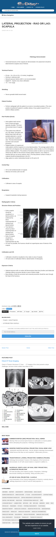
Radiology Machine (7, 514)
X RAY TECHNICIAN (16, 522)
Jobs (41, 500)
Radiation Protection (34, 508)
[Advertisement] (15, 45)
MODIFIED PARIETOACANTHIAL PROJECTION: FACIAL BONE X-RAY (30, 448)
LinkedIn (35, 311)
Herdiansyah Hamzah (16, 532)
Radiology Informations (39, 511)
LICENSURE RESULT (7, 503)
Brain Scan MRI (20, 494)
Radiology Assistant (24, 511)
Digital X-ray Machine (8, 500)
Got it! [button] (37, 533)
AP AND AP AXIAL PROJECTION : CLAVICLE (23, 477)
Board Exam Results (8, 494)
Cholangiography (37, 494)
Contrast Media (47, 494)
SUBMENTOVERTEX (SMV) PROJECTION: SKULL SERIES (27, 438)
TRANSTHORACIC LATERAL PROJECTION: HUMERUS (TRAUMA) (29, 458)
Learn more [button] (37, 528)
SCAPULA (9, 308)
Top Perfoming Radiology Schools (12, 520)
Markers (42, 503)
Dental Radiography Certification (31, 497)
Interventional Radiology (30, 500)
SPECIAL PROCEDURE (29, 514)
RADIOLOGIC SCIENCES (20, 508)
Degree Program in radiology (11, 497)
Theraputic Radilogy (36, 517)
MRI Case (35, 503)
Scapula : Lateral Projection (10, 320)
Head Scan (19, 500)
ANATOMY (11, 491)
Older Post (51, 348)
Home (13, 7)
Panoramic (13, 506)
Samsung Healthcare (42, 514)
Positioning (41, 506)
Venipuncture (6, 522)
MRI (31, 503)
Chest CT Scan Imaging (10, 361)
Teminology (25, 517)
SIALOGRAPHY (18, 514)
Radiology (14, 511)
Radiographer (46, 508)
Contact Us (30, 7)
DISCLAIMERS (20, 7)
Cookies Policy (40, 7)
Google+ (28, 311)
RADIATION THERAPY (7, 508)
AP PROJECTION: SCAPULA (11, 323)
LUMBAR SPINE (18, 503)
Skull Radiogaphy (7, 517)
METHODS (25, 503)
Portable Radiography (30, 506)
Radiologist (5, 511)
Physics (20, 506)
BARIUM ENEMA (29, 491)
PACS (52, 503)
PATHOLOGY (5, 506)
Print (42, 311)
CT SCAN (28, 494)
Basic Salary (37, 491)
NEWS (47, 503)
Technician (17, 517)
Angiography (19, 491)
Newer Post (5, 348)
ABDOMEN (5, 491)
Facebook (13, 311)
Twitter (20, 311)
